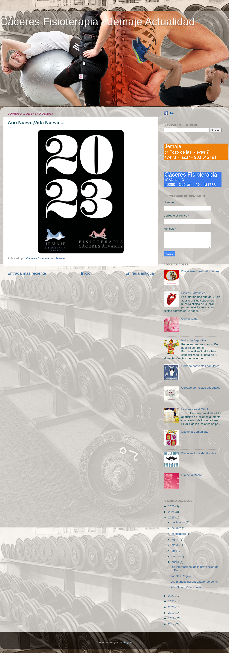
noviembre (179, 522)
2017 (171, 624)
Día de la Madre (191, 475)
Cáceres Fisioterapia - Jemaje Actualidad (97, 22)
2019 (171, 612)
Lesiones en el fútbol (194, 409)
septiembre (179, 533)
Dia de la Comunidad (194, 431)
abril (175, 550)
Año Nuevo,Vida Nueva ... (187, 587)
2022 (171, 595)
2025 (171, 506)
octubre (177, 528)
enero (176, 562)
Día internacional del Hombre (200, 271)
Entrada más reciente (27, 273)
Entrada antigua (139, 273)
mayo (175, 545)
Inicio (85, 273)
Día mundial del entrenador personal (194, 581)
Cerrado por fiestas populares (200, 366)
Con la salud (189, 318)
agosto (176, 539)
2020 (171, 607)
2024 (171, 512)
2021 (171, 601)
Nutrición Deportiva (193, 340)
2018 (171, 618)
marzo (176, 556)
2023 (171, 517)
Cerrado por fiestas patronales (200, 387)
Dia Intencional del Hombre (198, 453)
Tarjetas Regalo (181, 576)
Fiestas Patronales (193, 293)
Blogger (128, 642)
